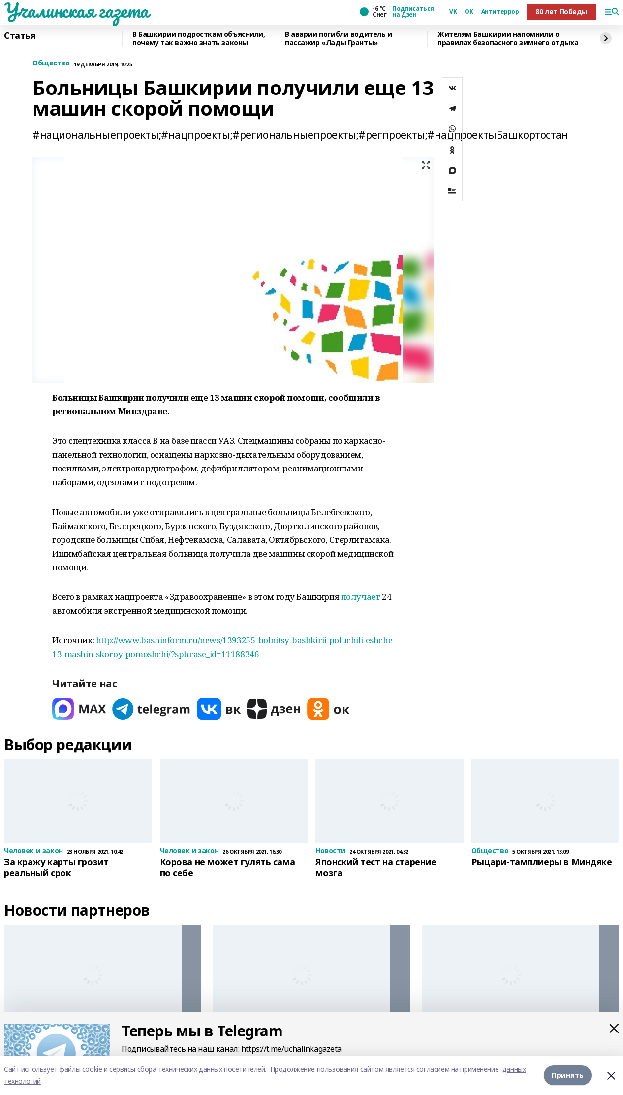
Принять (568, 1075)
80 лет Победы (561, 11)
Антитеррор (500, 12)
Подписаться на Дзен (413, 12)
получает (360, 596)
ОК (469, 12)
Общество (51, 63)
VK (453, 12)
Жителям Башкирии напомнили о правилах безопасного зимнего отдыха (507, 39)
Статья (19, 36)
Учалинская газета (76, 10)
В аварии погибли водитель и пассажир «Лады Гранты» (338, 39)
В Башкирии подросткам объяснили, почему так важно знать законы (198, 39)
